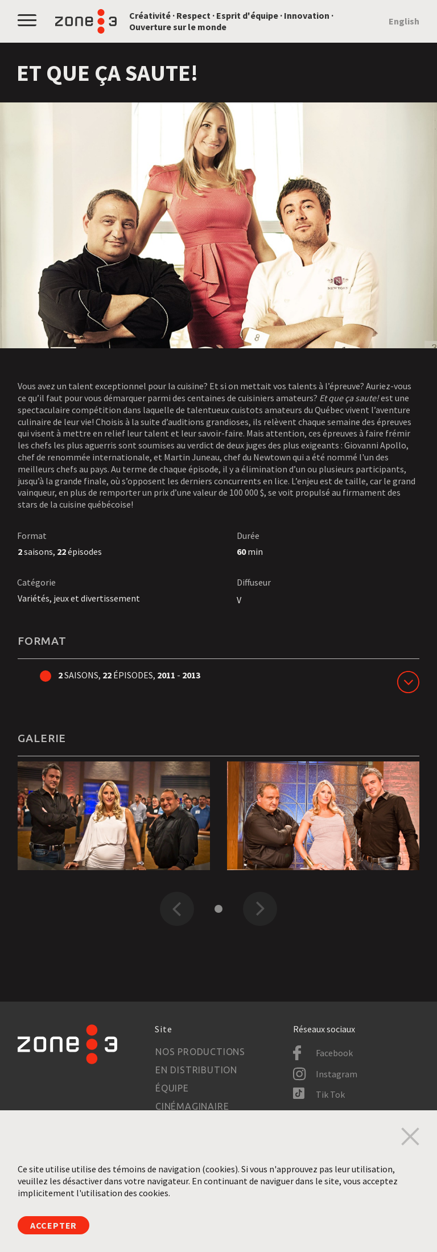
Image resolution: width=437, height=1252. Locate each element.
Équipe (172, 1088)
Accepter (53, 1225)
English (404, 21)
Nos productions (200, 1052)
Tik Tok (330, 1094)
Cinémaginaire (192, 1106)
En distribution (196, 1070)
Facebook (334, 1053)
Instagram (336, 1074)
